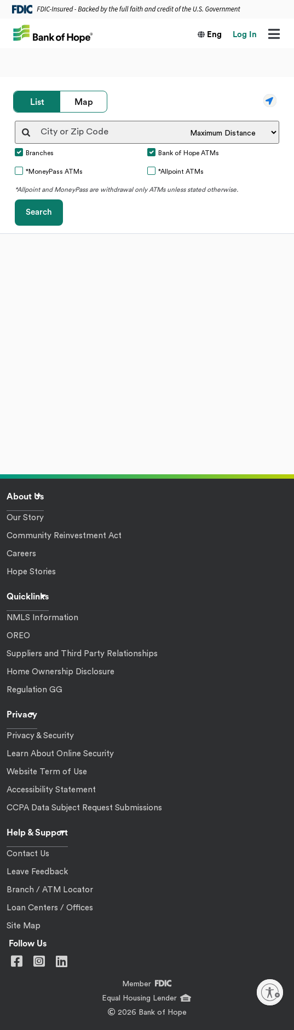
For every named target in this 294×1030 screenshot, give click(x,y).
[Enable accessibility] (270, 992)
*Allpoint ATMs (181, 171)
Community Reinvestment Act (64, 536)
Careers (21, 554)
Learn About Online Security (60, 754)
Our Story (25, 518)
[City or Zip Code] (115, 132)
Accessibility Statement (51, 790)
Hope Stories (31, 572)
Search (39, 212)
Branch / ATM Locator (50, 890)
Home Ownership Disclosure (60, 672)
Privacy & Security (40, 736)
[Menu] (274, 35)
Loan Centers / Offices (50, 908)
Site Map (24, 926)
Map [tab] (83, 102)
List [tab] (37, 102)
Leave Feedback (37, 872)
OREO (18, 636)
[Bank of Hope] (53, 32)
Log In (245, 35)
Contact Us (28, 854)
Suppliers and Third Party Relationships (82, 654)
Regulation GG (34, 690)
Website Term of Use (47, 772)
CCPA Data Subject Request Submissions (84, 808)
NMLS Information (42, 618)
